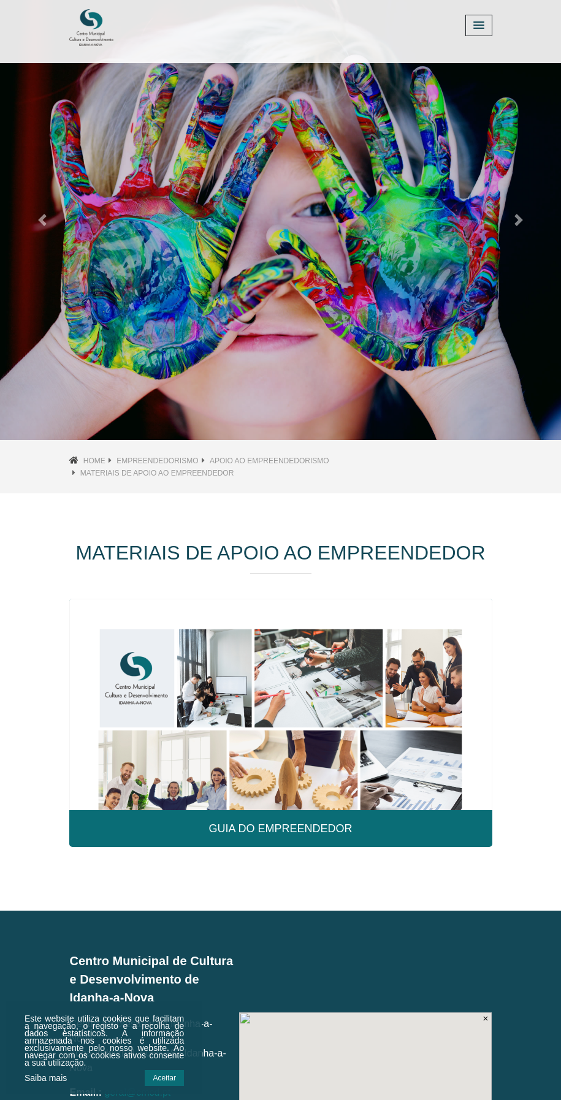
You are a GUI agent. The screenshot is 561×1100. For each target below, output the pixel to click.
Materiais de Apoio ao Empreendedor (157, 473)
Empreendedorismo (157, 461)
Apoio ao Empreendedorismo (269, 461)
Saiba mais (46, 1078)
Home (94, 461)
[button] (42, 220)
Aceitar (164, 1078)
